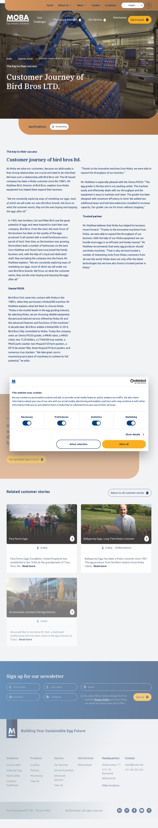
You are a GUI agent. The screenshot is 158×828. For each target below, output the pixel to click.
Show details (133, 434)
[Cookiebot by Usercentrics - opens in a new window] (132, 381)
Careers (96, 5)
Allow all (124, 444)
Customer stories (25, 58)
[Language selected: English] (132, 5)
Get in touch (137, 19)
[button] (67, 19)
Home (50, 5)
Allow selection (78, 444)
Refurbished (120, 17)
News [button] (80, 5)
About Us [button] (63, 5)
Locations (110, 5)
